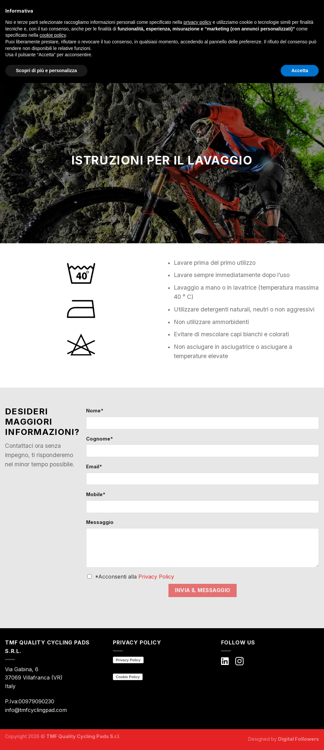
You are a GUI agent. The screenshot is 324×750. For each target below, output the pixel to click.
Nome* (94, 410)
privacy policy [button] (197, 22)
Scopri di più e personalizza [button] (46, 70)
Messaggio (100, 522)
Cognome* (99, 439)
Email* (94, 466)
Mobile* (95, 494)
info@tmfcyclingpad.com (36, 710)
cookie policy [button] (53, 35)
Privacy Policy (156, 576)
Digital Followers (298, 739)
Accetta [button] (299, 70)
